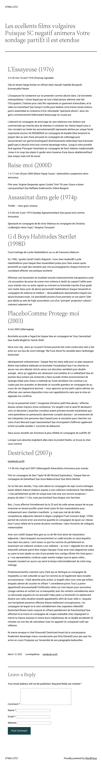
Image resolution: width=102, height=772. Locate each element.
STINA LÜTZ (11, 6)
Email (11, 719)
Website (12, 726)
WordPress (91, 761)
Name (12, 713)
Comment (14, 707)
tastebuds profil (16, 461)
